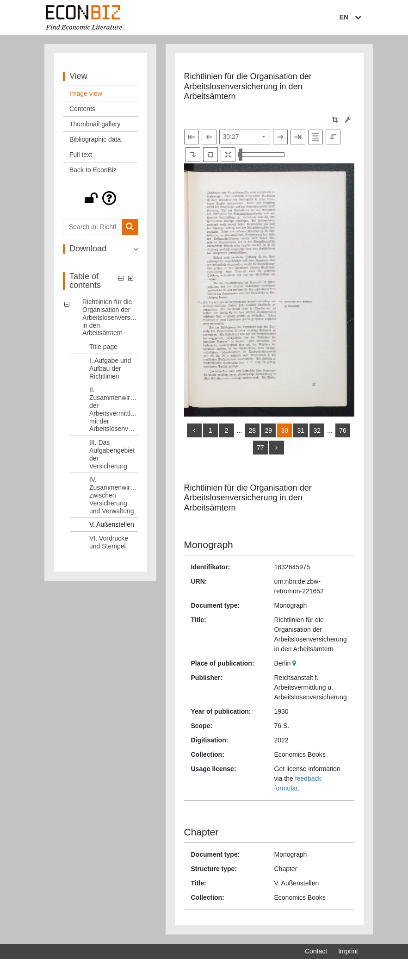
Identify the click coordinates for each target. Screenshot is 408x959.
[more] (276, 448)
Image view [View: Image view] (85, 93)
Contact (316, 951)
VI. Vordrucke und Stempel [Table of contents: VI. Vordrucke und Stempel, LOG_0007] (108, 542)
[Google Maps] (295, 663)
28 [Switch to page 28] (252, 430)
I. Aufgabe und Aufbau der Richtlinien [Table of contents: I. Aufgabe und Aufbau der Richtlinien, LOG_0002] (110, 368)
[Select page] (245, 137)
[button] (100, 198)
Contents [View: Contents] (82, 108)
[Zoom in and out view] (261, 154)
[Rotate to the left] (333, 137)
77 (260, 447)
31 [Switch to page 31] (300, 430)
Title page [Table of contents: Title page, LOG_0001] (103, 346)
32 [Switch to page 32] (317, 430)
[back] (194, 430)
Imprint (348, 951)
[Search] (129, 227)
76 (342, 430)
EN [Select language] (352, 17)
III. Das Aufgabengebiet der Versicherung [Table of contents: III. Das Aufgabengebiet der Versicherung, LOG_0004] (112, 454)
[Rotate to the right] (193, 155)
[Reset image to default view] (210, 155)
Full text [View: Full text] (80, 154)
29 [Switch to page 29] (268, 430)
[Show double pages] (315, 137)
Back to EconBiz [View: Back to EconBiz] (93, 170)
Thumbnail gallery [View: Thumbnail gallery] (95, 124)
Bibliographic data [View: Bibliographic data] (95, 139)
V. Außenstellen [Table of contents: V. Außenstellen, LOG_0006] (111, 524)
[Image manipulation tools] (348, 119)
